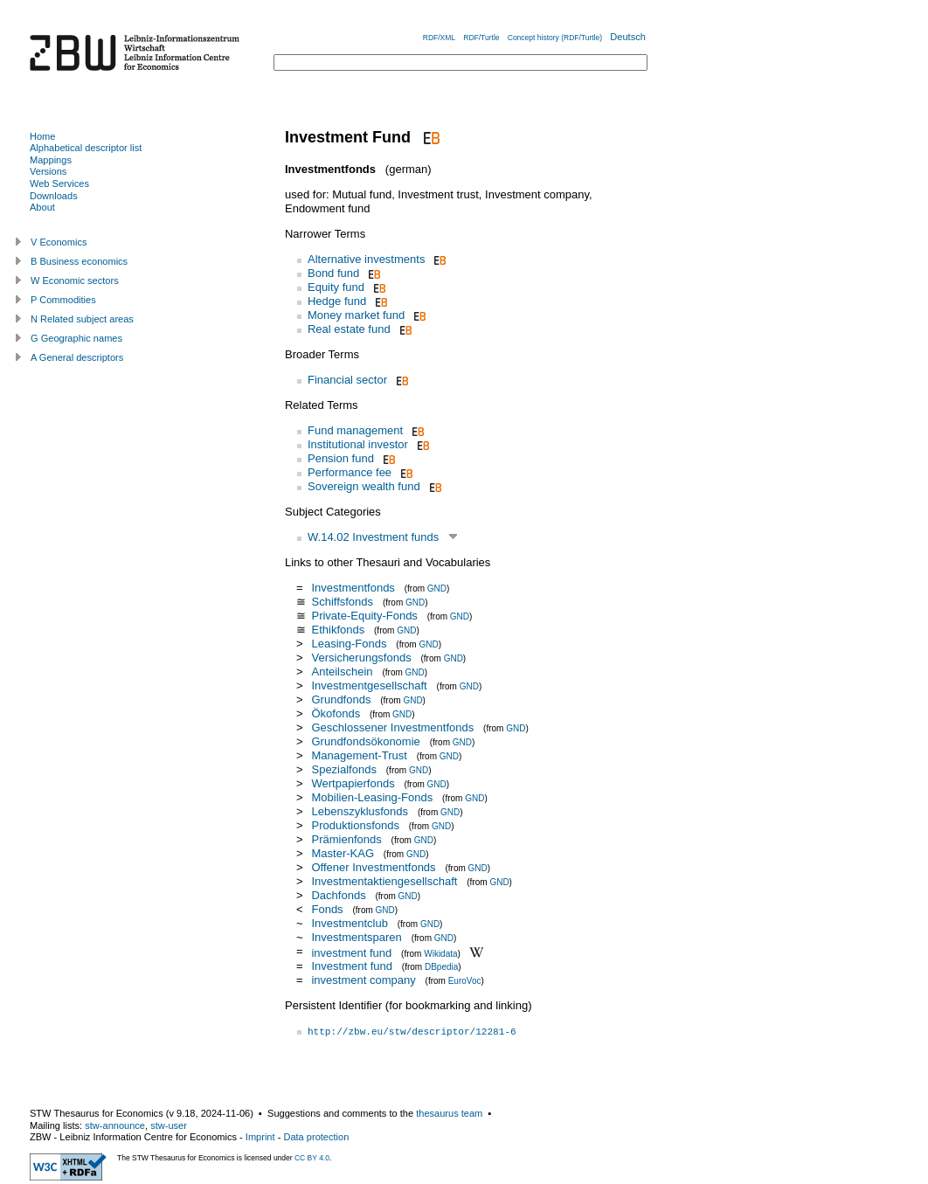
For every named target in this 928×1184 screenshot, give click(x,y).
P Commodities (63, 299)
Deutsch (628, 36)
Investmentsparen (356, 937)
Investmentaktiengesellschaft (384, 881)
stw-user (168, 1125)
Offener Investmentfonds (373, 867)
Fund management (355, 430)
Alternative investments (366, 259)
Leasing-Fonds (348, 643)
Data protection (316, 1137)
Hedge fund (337, 301)
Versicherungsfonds (361, 657)
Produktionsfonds (354, 825)
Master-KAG (342, 853)
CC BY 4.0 (311, 1157)
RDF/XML (439, 37)
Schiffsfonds (342, 601)
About (42, 207)
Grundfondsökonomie (365, 741)
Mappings (51, 160)
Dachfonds (338, 895)
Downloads (54, 195)
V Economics (59, 242)
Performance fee (349, 472)
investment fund (351, 952)
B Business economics (79, 261)
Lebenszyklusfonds (359, 811)
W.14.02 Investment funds (373, 537)
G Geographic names (76, 338)
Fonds (327, 909)
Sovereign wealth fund (364, 486)
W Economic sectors (75, 280)
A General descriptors (77, 357)
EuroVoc (464, 981)
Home (42, 136)
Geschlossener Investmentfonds (392, 727)
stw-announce (115, 1125)
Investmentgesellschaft (368, 685)
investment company (363, 980)
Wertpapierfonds (352, 783)
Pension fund (341, 458)
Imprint (260, 1137)
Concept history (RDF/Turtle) (555, 37)
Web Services (59, 183)
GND (437, 588)
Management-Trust (358, 755)
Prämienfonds (346, 839)
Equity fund (336, 287)
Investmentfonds (352, 587)
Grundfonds (341, 699)
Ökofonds (335, 713)
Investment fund (351, 966)
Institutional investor (358, 444)
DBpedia (441, 967)
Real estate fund (349, 329)
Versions (48, 171)
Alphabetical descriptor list (86, 147)
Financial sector (347, 379)
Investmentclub (349, 923)
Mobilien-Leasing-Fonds (372, 797)
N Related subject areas (82, 319)
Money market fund (356, 315)
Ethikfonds (337, 629)
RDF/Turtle (481, 37)
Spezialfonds (343, 769)
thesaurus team (449, 1113)
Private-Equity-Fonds (364, 615)
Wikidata (440, 953)
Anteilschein (341, 671)
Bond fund (333, 273)
